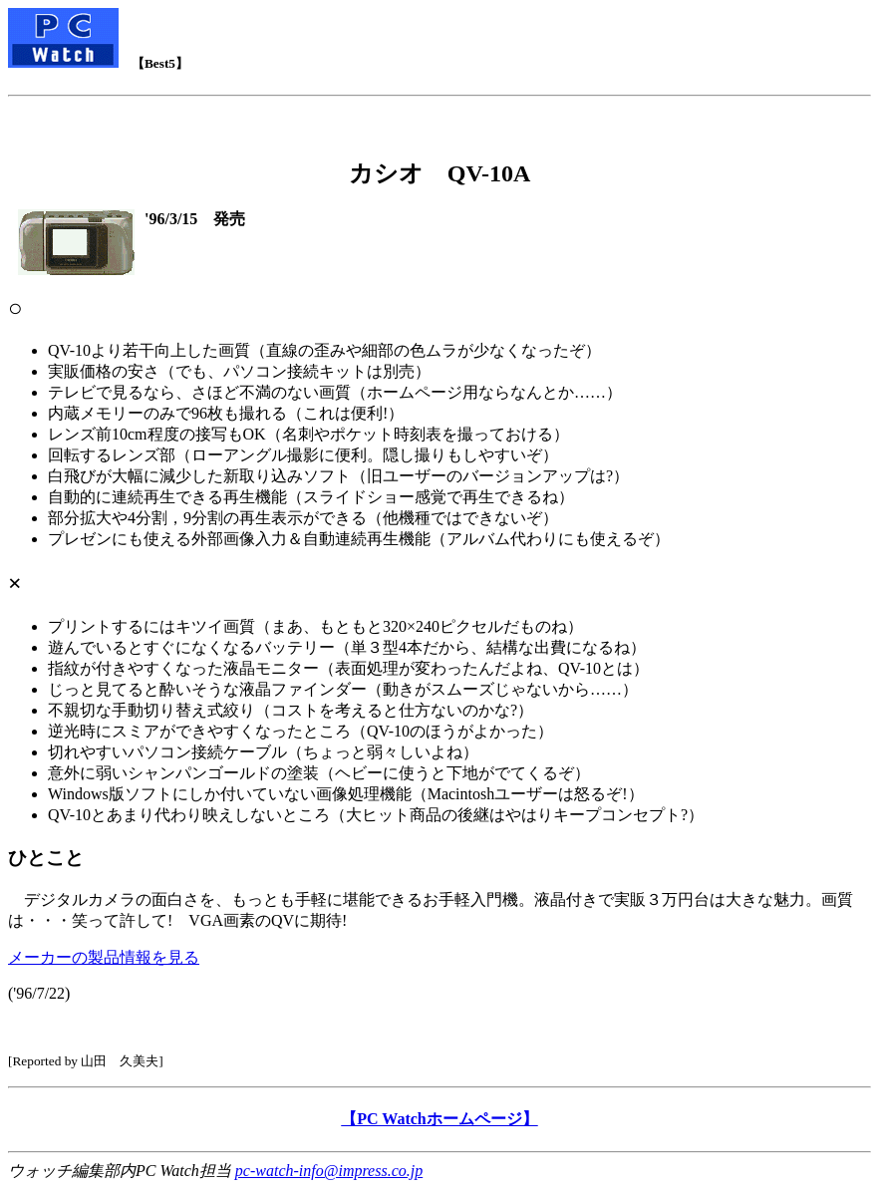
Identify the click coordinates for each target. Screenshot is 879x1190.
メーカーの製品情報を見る (103, 957)
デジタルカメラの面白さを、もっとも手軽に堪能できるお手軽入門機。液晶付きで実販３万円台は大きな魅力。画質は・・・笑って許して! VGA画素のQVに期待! (439, 634)
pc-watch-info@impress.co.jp (329, 1170)
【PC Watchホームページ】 (439, 1118)
